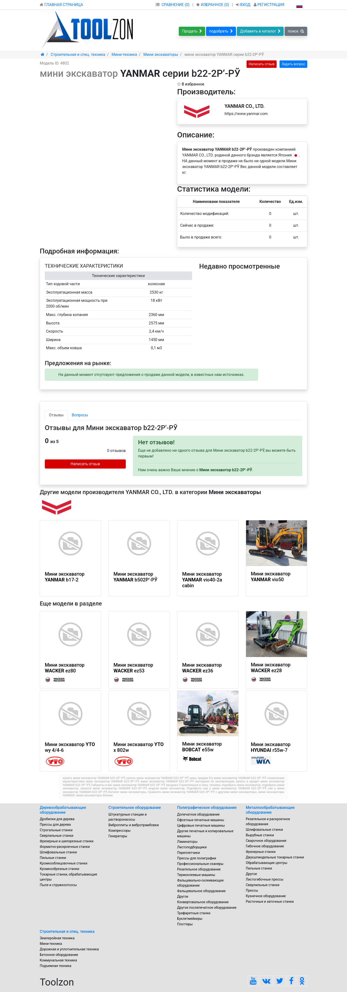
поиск (296, 31)
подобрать (221, 31)
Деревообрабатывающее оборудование (63, 809)
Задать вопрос (293, 64)
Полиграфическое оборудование (207, 807)
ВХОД (244, 4)
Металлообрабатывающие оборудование (270, 809)
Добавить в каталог (260, 31)
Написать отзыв (261, 64)
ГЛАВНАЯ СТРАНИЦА (61, 4)
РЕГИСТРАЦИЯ (269, 4)
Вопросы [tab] (80, 415)
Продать (192, 31)
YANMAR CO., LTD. (245, 106)
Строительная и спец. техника (67, 931)
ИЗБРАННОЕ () (213, 4)
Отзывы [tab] (56, 415)
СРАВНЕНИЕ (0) (175, 4)
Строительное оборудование (134, 807)
